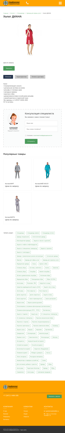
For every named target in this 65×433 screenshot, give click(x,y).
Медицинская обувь (22, 279)
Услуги (26, 411)
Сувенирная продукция (44, 372)
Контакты (6, 419)
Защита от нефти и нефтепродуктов (27, 244)
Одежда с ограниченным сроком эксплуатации (30, 256)
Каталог (5, 414)
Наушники (39, 329)
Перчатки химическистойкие (41, 325)
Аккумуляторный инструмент (36, 341)
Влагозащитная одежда (23, 240)
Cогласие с (39, 135)
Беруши (30, 329)
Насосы (48, 352)
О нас (5, 411)
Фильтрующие (45, 337)
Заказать (9, 68)
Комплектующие (43, 333)
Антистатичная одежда (38, 236)
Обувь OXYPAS (51, 279)
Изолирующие (32, 333)
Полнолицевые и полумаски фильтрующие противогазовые (33, 306)
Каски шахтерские (51, 298)
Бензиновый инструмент (23, 349)
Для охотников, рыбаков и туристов (27, 364)
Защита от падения (22, 314)
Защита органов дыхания (35, 302)
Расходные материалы (36, 356)
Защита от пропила (46, 248)
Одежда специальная (23, 236)
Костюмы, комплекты (36, 267)
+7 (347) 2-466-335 (10, 395)
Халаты (47, 267)
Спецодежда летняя (48, 233)
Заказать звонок (54, 396)
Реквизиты (6, 416)
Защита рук (34, 314)
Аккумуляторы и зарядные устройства (27, 360)
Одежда (42, 364)
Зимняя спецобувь (44, 271)
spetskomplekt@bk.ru (52, 411)
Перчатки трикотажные (23, 325)
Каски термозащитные (35, 298)
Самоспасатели (33, 337)
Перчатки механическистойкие (44, 318)
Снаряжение (20, 372)
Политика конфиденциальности (11, 430)
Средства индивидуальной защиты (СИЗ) (28, 287)
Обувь (50, 364)
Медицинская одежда (23, 263)
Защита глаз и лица (49, 287)
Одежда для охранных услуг (51, 260)
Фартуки (19, 260)
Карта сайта (23, 430)
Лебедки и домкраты (37, 352)
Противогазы (46, 310)
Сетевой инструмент (22, 345)
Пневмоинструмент (22, 352)
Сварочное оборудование (41, 349)
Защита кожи (20, 302)
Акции (25, 414)
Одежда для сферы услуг (32, 260)
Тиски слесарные (21, 356)
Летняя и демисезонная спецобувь (26, 275)
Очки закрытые (31, 291)
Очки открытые (43, 291)
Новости (26, 416)
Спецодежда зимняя (33, 233)
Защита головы (47, 294)
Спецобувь (33, 271)
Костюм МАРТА (10, 217)
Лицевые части (21, 337)
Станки (44, 360)
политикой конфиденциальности (43, 135)
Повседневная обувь (37, 279)
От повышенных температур (49, 314)
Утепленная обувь (45, 275)
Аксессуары (20, 283)
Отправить (31, 141)
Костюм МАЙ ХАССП (41, 183)
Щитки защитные (21, 294)
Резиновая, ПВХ (31, 283)
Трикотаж (55, 267)
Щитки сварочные (35, 294)
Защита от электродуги (23, 252)
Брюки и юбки (43, 263)
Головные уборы (21, 267)
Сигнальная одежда (52, 256)
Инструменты (20, 341)
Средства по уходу (45, 283)
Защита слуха (21, 329)
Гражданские (20, 333)
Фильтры (55, 337)
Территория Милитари (33, 368)
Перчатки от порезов (22, 321)
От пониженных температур (24, 318)
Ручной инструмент (37, 345)
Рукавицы (55, 325)
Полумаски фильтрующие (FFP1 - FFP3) (28, 310)
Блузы (34, 263)
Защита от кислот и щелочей (42, 240)
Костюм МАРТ (9, 183)
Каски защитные (21, 298)
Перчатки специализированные (41, 321)
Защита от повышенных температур (27, 248)
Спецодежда (20, 233)
